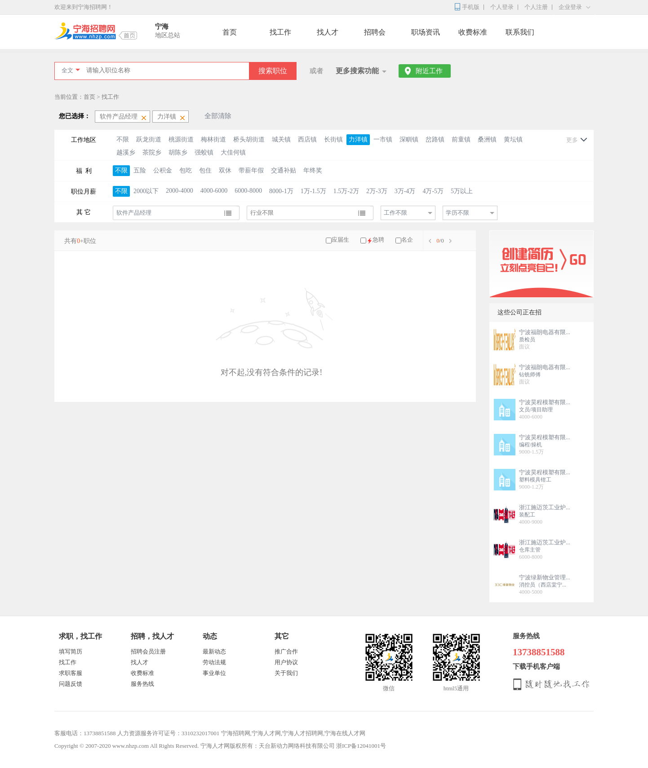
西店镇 (307, 139)
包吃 (185, 170)
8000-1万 (281, 191)
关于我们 (286, 673)
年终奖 (312, 170)
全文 (67, 70)
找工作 (280, 32)
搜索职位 (272, 71)
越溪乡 (125, 152)
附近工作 (429, 71)
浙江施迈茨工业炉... (544, 507)
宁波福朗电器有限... (544, 332)
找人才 (327, 32)
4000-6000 (214, 190)
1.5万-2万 (346, 191)
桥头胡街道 (249, 139)
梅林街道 (213, 139)
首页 (229, 32)
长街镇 (333, 139)
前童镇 (461, 139)
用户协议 (286, 662)
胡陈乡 (178, 152)
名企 (407, 239)
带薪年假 (251, 170)
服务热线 (142, 683)
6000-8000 (248, 190)
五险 (139, 170)
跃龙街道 (148, 139)
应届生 (340, 239)
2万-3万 (376, 191)
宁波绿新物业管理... (544, 577)
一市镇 (382, 139)
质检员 (527, 339)
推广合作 (286, 651)
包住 (205, 170)
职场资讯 (425, 32)
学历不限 (457, 212)
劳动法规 (214, 662)
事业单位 (214, 673)
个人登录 (502, 7)
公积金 (162, 170)
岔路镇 (435, 139)
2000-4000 (179, 190)
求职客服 (70, 673)
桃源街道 (181, 139)
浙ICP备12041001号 (361, 745)
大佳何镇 (233, 152)
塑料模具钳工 (535, 480)
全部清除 (217, 115)
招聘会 (375, 32)
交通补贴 (283, 170)
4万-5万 (433, 191)
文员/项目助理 (536, 409)
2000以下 (146, 191)
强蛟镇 (204, 152)
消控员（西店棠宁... (542, 585)
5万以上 (462, 191)
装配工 (527, 515)
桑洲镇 (487, 139)
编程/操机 (530, 444)
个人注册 (536, 7)
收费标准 (472, 32)
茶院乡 (151, 152)
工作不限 (395, 212)
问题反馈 (70, 683)
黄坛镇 (513, 139)
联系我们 (520, 32)
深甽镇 (408, 139)
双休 (225, 170)
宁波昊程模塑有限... (544, 402)
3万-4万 (405, 191)
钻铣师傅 (530, 374)
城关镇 (281, 139)
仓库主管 (530, 550)
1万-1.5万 (313, 191)
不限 (122, 139)
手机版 (470, 7)
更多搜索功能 (357, 71)
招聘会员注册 (148, 651)
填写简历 (70, 651)
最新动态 (214, 651)
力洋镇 (358, 139)
